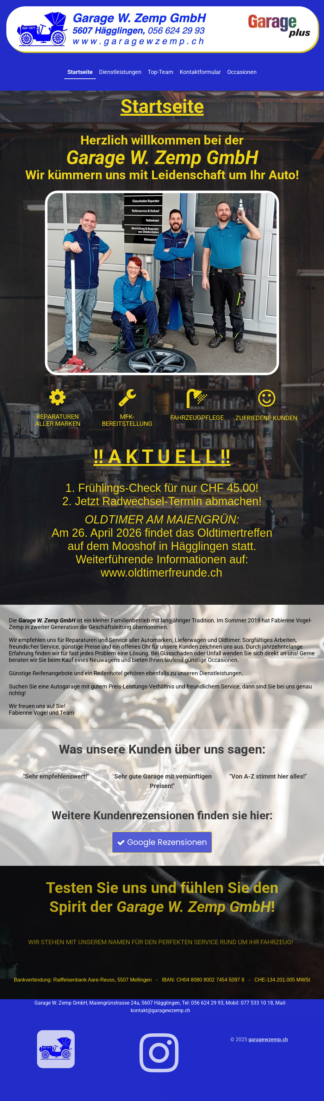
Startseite (80, 72)
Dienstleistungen (120, 72)
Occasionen (242, 72)
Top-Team (160, 72)
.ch (284, 1040)
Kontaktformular (200, 72)
